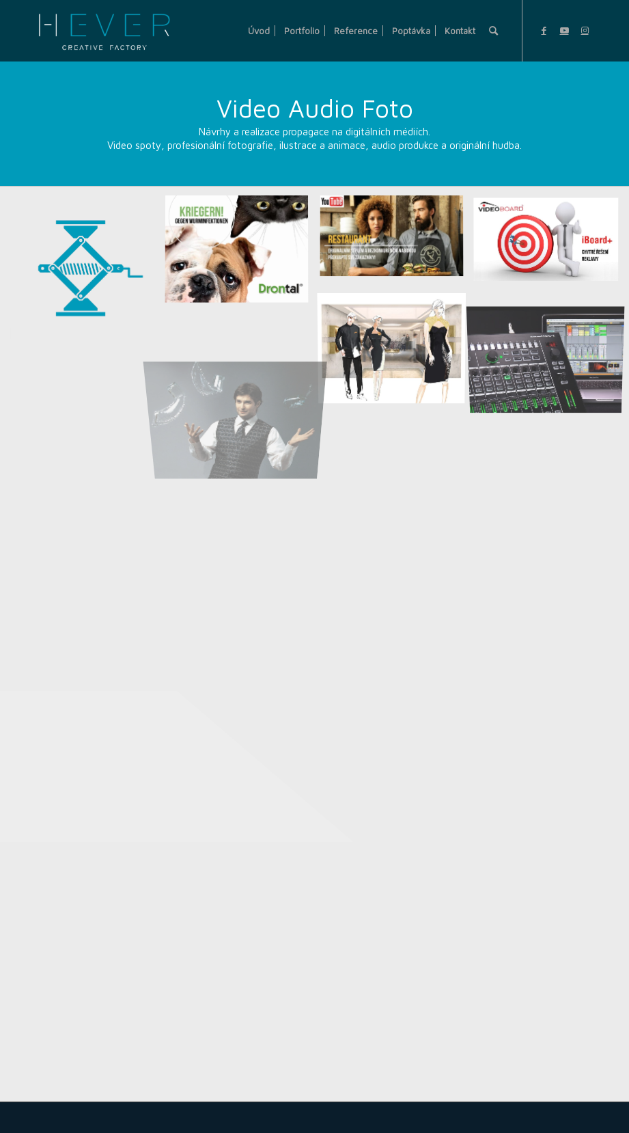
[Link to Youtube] (564, 30)
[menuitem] (259, 31)
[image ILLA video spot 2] (397, 242)
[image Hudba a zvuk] (551, 346)
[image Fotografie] (242, 376)
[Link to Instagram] (584, 30)
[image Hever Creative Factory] (87, 274)
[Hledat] (493, 31)
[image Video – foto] (242, 256)
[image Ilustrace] (397, 347)
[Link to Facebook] (543, 30)
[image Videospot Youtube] (551, 243)
